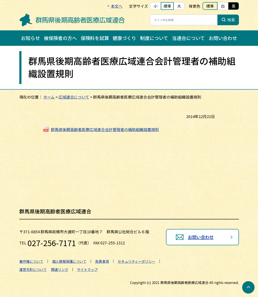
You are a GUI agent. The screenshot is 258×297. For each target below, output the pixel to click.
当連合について (188, 37)
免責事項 (102, 261)
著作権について (31, 261)
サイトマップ (87, 269)
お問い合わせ (223, 37)
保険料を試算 (95, 37)
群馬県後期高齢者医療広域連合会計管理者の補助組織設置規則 (105, 129)
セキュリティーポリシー (136, 261)
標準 (167, 6)
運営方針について (33, 269)
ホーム (49, 97)
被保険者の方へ (60, 37)
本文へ (116, 6)
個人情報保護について (69, 261)
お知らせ (30, 37)
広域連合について (74, 97)
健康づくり (124, 37)
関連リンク (59, 269)
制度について (154, 37)
